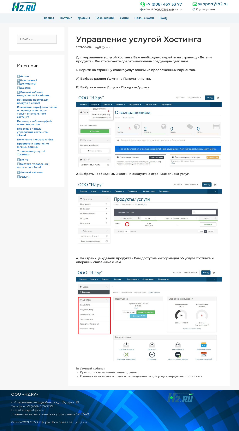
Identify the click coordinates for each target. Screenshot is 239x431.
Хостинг (66, 18)
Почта (24, 159)
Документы (28, 83)
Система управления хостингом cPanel (33, 165)
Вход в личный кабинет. (33, 95)
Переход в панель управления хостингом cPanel (32, 132)
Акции (123, 18)
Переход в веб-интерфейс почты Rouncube (35, 123)
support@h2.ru (213, 4)
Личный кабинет (92, 368)
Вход (163, 18)
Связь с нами (144, 18)
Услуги (24, 176)
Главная (48, 18)
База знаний (105, 18)
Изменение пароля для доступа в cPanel (32, 101)
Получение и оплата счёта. (35, 139)
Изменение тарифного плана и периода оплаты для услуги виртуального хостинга (141, 376)
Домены (84, 18)
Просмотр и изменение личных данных (109, 372)
